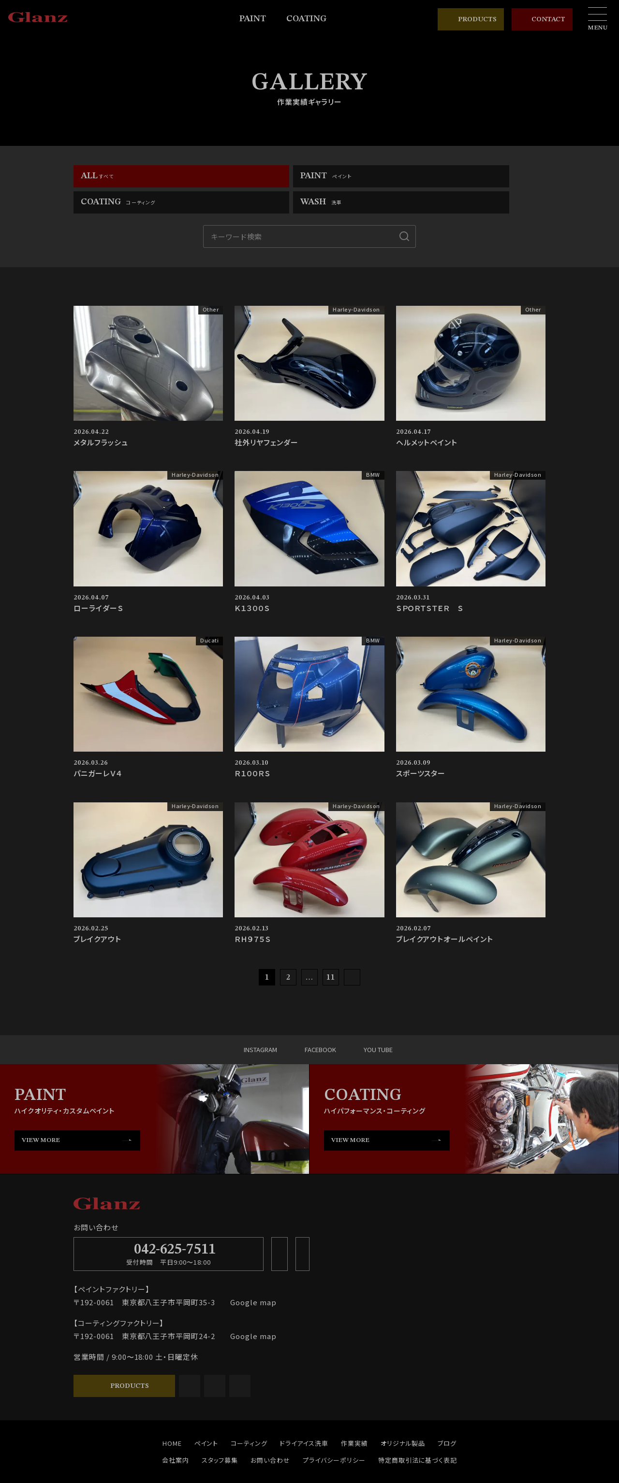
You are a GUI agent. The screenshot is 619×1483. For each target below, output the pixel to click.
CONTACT (542, 19)
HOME (172, 1419)
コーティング (249, 1419)
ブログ (447, 1419)
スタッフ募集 (220, 1436)
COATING (310, 19)
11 (330, 954)
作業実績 (354, 1419)
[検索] (404, 212)
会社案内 (175, 1436)
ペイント (206, 1419)
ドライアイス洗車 (304, 1419)
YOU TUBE (382, 1026)
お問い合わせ (270, 1436)
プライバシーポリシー (334, 1436)
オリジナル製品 (403, 1419)
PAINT (257, 19)
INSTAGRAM (238, 1026)
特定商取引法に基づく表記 (417, 1436)
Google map (250, 1278)
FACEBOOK (311, 1026)
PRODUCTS (471, 19)
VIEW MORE (41, 1116)
